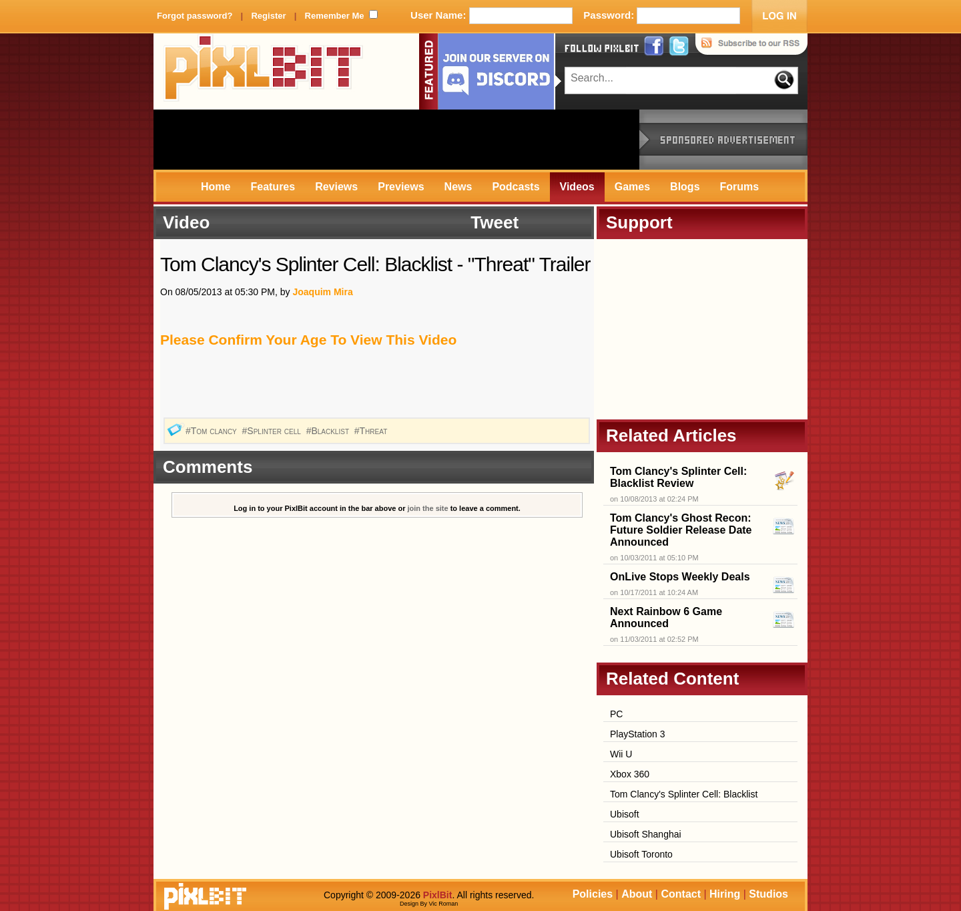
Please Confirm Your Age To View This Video (308, 339)
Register (268, 16)
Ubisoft (624, 814)
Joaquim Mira (322, 292)
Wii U (621, 754)
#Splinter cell (273, 430)
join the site (428, 508)
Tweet (494, 222)
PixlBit (264, 71)
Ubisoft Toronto (641, 854)
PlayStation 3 (637, 734)
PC (616, 714)
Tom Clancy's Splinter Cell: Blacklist (683, 794)
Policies (593, 894)
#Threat (372, 430)
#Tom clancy (213, 430)
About (636, 894)
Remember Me (334, 16)
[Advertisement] (396, 140)
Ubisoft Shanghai (645, 834)
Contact (681, 894)
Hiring (724, 894)
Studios (768, 894)
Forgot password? (194, 16)
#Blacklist (329, 430)
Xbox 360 (629, 774)
